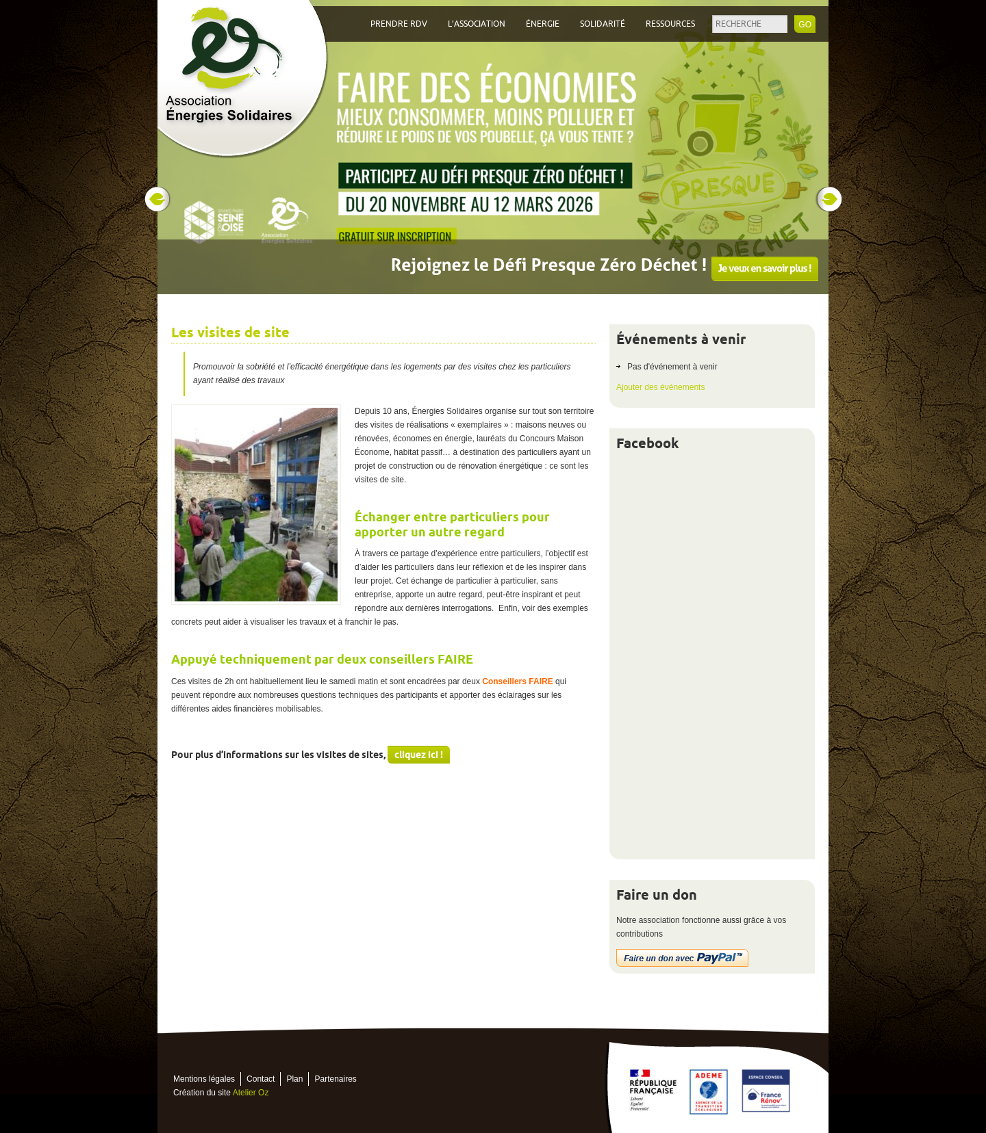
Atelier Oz (251, 1092)
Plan (294, 1079)
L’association (476, 24)
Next (829, 199)
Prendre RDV (398, 24)
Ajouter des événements (660, 387)
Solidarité (602, 24)
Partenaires (335, 1079)
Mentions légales (204, 1079)
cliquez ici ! (418, 754)
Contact (260, 1079)
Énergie (542, 24)
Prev (156, 199)
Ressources (670, 24)
